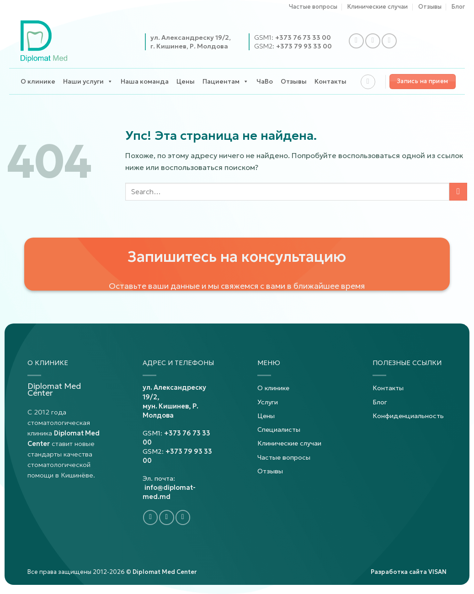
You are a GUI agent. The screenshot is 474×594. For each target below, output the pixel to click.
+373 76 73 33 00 (303, 37)
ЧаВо (264, 81)
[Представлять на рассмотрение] (458, 192)
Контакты (330, 81)
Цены (185, 81)
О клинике (38, 81)
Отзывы (430, 7)
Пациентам (225, 81)
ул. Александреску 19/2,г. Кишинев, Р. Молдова (190, 41)
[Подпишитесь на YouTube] (389, 40)
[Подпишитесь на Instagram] (372, 40)
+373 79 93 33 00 (304, 46)
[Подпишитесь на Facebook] (356, 40)
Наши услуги (88, 81)
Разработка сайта (409, 572)
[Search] (368, 81)
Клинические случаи (377, 7)
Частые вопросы (313, 7)
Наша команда (145, 81)
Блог (458, 7)
